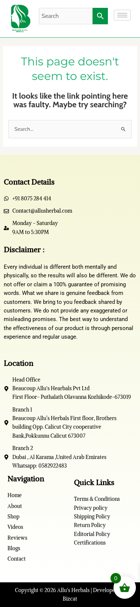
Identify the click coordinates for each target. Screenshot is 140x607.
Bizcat (70, 598)
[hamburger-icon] (122, 15)
